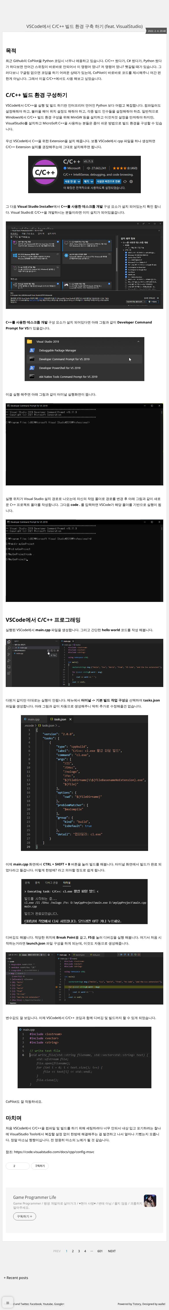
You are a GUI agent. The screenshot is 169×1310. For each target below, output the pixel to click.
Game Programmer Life (34, 1197)
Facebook (36, 1304)
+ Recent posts (16, 1277)
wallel (161, 1304)
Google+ (59, 1304)
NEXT (112, 1251)
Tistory (137, 1304)
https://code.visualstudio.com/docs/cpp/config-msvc (54, 1152)
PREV (57, 1251)
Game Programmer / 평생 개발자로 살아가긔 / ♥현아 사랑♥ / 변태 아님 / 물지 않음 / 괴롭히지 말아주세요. (77, 1205)
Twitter (24, 1304)
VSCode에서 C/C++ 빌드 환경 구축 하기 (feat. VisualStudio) (84, 26)
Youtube (48, 1304)
